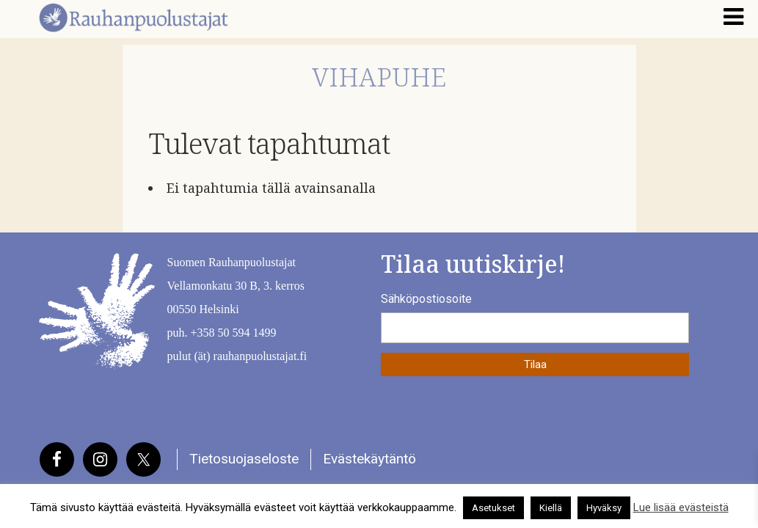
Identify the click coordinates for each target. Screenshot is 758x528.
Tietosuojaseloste (244, 458)
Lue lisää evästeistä (681, 507)
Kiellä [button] (550, 507)
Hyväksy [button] (604, 507)
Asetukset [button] (493, 507)
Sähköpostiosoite (426, 299)
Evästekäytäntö (369, 458)
